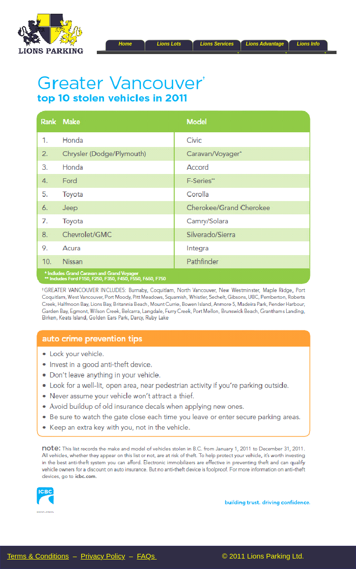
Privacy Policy (103, 556)
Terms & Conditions (38, 556)
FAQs (147, 556)
